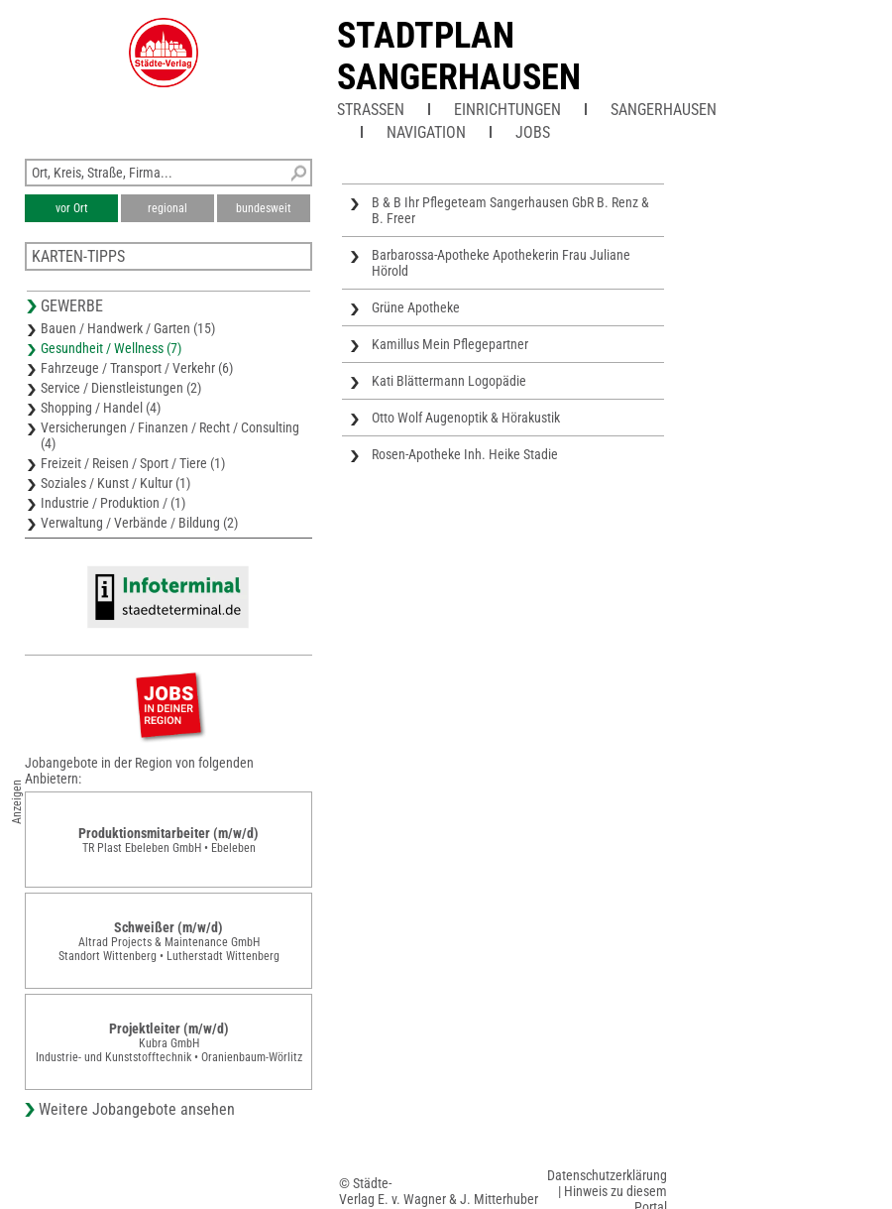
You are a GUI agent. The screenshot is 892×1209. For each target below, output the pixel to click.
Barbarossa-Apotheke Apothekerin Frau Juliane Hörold (501, 263)
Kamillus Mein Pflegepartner (450, 344)
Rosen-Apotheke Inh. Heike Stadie (465, 454)
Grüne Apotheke (416, 307)
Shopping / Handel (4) (101, 408)
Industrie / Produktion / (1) (113, 503)
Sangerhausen (664, 109)
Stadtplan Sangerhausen (459, 56)
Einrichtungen (507, 109)
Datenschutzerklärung (607, 1175)
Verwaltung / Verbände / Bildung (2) (139, 523)
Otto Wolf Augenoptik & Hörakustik (466, 417)
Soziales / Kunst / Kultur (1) (115, 483)
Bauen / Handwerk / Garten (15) (128, 328)
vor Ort (72, 208)
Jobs (532, 132)
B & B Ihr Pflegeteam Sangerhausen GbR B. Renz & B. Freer (510, 210)
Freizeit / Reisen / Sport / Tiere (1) (133, 463)
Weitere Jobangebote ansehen (137, 1109)
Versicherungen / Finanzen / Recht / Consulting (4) (170, 435)
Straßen (370, 109)
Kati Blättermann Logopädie (449, 381)
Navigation (426, 132)
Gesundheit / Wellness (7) (111, 348)
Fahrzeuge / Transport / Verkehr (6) (137, 368)
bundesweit (263, 208)
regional (167, 208)
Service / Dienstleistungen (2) (121, 388)
